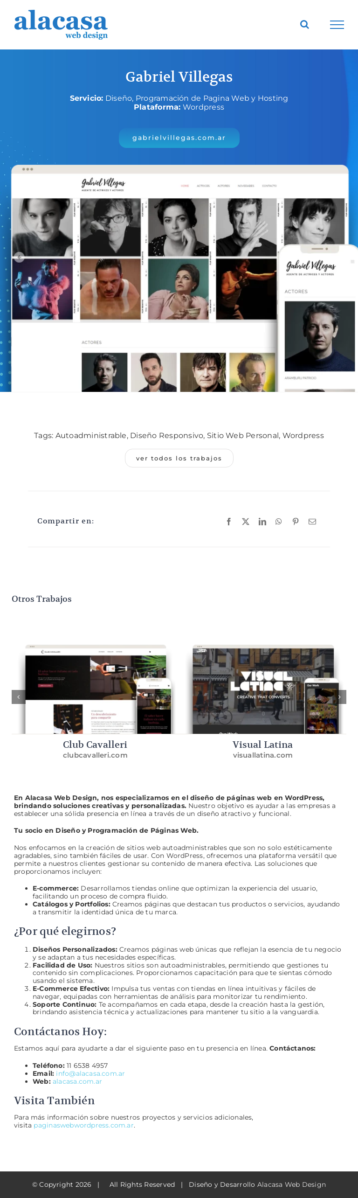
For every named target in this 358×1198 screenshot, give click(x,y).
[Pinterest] (295, 521)
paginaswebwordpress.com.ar (83, 1125)
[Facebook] (228, 521)
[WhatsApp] (279, 521)
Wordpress (303, 435)
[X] (245, 521)
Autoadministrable (91, 435)
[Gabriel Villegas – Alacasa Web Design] (179, 153)
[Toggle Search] (304, 24)
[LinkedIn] (262, 521)
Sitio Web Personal (243, 435)
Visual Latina (263, 745)
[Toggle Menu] (337, 25)
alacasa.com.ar (77, 1081)
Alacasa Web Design (291, 1184)
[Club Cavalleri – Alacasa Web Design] (95, 636)
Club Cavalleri (95, 745)
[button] (179, 138)
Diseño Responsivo (166, 435)
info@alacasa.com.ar (90, 1073)
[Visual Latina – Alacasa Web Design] (263, 636)
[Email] (312, 521)
